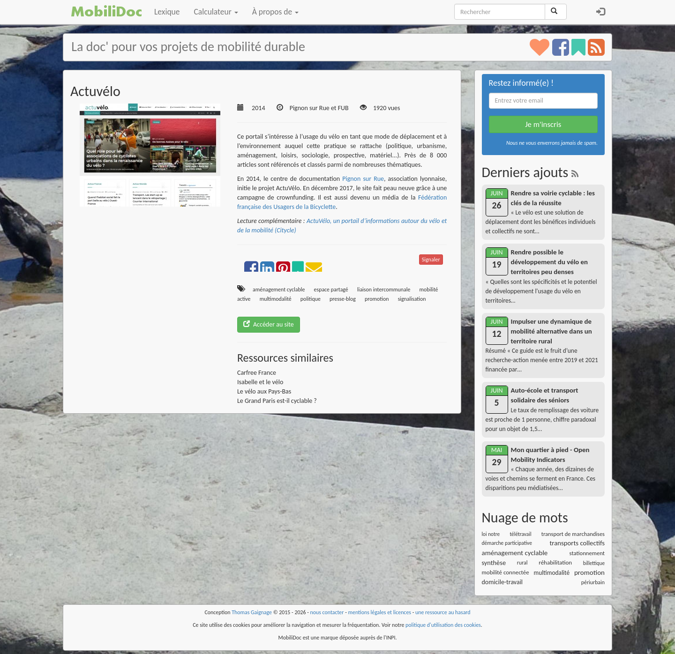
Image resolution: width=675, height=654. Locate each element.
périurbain (593, 582)
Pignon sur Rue (363, 179)
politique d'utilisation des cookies (443, 625)
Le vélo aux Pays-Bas (264, 391)
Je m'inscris (543, 124)
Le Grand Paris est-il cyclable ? (277, 401)
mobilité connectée (505, 572)
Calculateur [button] (216, 12)
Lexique (167, 12)
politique (310, 299)
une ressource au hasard (443, 612)
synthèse (494, 562)
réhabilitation (555, 562)
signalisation (412, 299)
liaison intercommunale (383, 289)
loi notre (491, 534)
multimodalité (276, 299)
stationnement (587, 553)
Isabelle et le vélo (260, 382)
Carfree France (256, 373)
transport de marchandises (573, 533)
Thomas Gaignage (252, 612)
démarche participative (507, 543)
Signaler (431, 259)
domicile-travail (502, 582)
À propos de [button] (275, 12)
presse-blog (343, 299)
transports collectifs (577, 543)
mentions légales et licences (379, 612)
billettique (594, 563)
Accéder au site (268, 324)
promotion (377, 299)
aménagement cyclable (279, 289)
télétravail (520, 534)
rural (522, 562)
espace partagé (331, 289)
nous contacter (327, 612)
